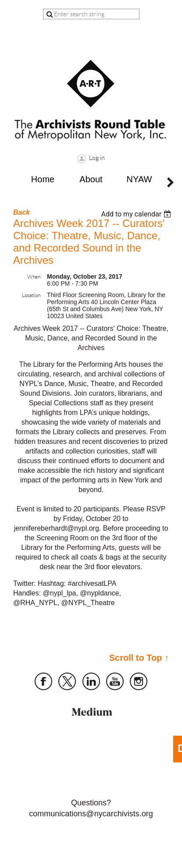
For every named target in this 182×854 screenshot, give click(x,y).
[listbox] (137, 214)
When (33, 277)
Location (31, 295)
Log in (97, 157)
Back (21, 212)
